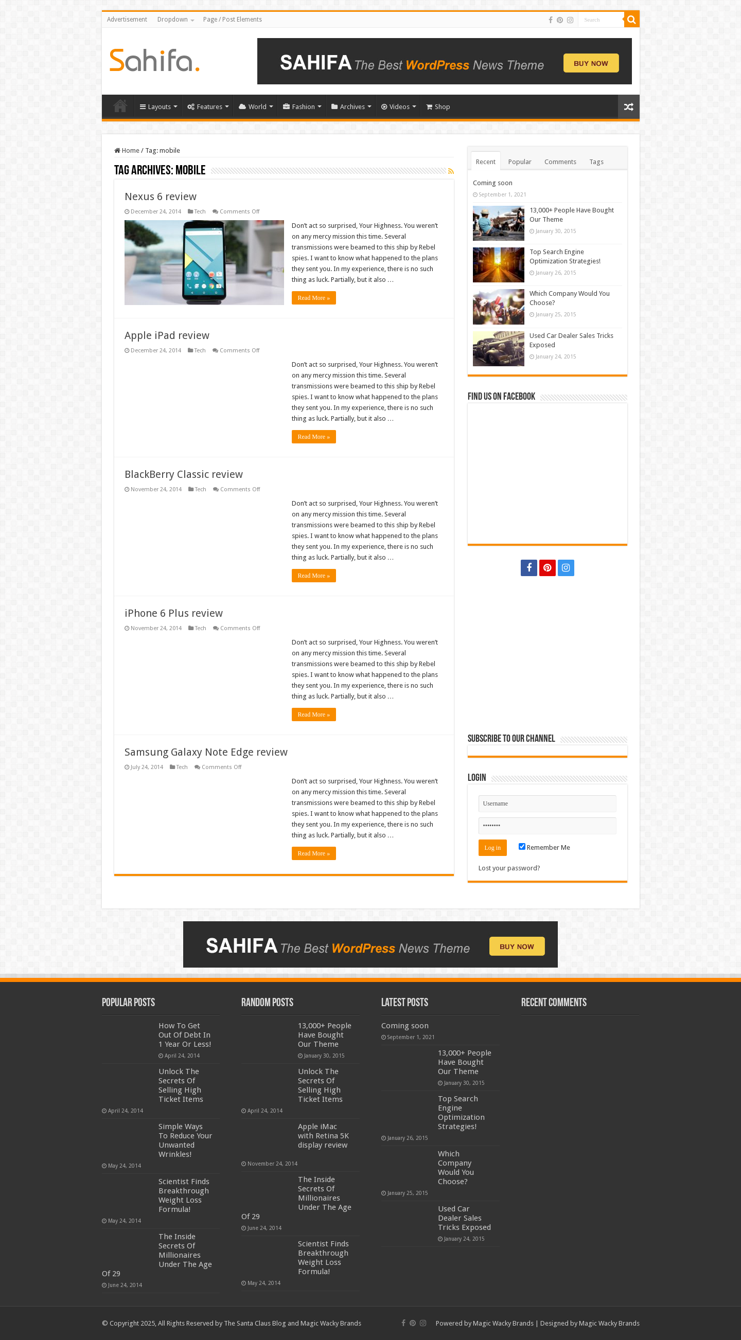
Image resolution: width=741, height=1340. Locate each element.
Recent (486, 162)
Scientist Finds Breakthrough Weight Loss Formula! (183, 1195)
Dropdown (172, 19)
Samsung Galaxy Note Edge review (206, 752)
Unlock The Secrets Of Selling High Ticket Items (180, 1085)
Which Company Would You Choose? (456, 1167)
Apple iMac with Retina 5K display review (323, 1136)
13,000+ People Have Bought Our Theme (324, 1035)
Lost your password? (509, 868)
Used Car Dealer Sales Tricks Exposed (464, 1218)
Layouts (155, 107)
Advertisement (127, 19)
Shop (438, 107)
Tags (596, 162)
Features (204, 107)
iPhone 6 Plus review (174, 613)
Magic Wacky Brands (503, 1323)
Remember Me (544, 847)
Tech (200, 211)
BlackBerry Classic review (184, 474)
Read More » (314, 297)
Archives (348, 107)
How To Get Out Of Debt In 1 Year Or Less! (184, 1035)
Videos (395, 107)
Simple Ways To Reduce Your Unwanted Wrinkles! (185, 1140)
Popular (520, 162)
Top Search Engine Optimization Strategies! (461, 1112)
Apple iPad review (167, 335)
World (253, 107)
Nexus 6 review (161, 196)
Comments (560, 162)
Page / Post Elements (232, 19)
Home (120, 105)
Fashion (299, 107)
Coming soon (493, 183)
